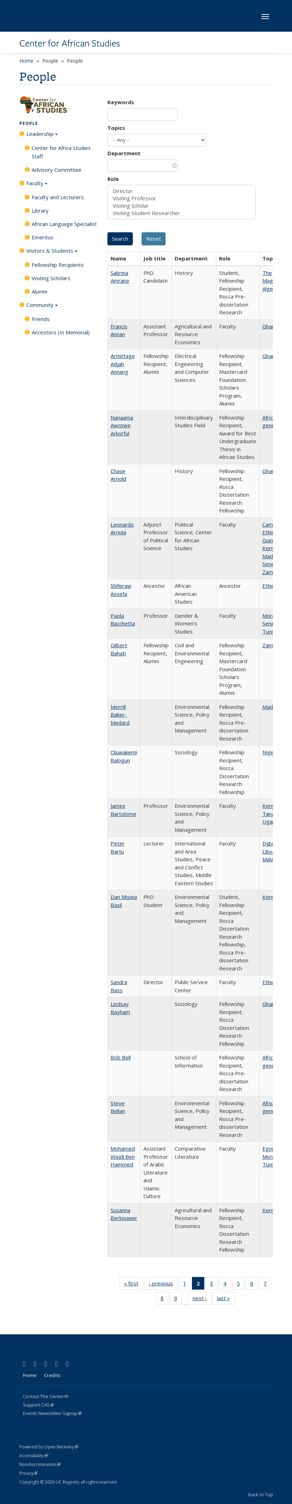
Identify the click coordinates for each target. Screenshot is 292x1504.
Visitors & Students (51, 253)
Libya (268, 851)
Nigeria (271, 752)
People (28, 123)
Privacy (28, 1473)
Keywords (120, 102)
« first (133, 1284)
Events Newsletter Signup (52, 1413)
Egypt (269, 1148)
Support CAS (38, 1405)
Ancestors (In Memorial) (61, 332)
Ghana (270, 326)
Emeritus (43, 237)
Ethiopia (272, 532)
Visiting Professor (181, 198)
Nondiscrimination (40, 1464)
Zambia (271, 571)
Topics (116, 127)
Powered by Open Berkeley (48, 1447)
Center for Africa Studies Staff (61, 152)
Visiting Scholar (181, 205)
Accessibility (33, 1456)
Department (124, 153)
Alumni (39, 291)
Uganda (271, 821)
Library (40, 210)
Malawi (270, 859)
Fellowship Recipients (58, 264)
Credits (52, 1375)
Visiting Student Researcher (181, 213)
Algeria (270, 288)
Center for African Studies (69, 43)
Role (113, 178)
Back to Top (260, 1494)
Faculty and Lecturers (58, 197)
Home (26, 60)
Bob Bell (121, 1057)
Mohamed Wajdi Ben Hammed (123, 1156)
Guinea (270, 540)
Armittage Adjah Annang (123, 363)
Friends (41, 318)
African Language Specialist (64, 223)
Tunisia (270, 631)
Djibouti (271, 843)
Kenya (270, 548)
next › (202, 1299)
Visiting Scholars (51, 278)
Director (181, 191)
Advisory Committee (56, 169)
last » (226, 1299)
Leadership (42, 136)
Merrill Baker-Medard (120, 714)
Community (42, 307)
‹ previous (163, 1284)
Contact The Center (45, 1396)
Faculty (37, 185)
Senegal (271, 563)
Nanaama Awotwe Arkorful (122, 425)
